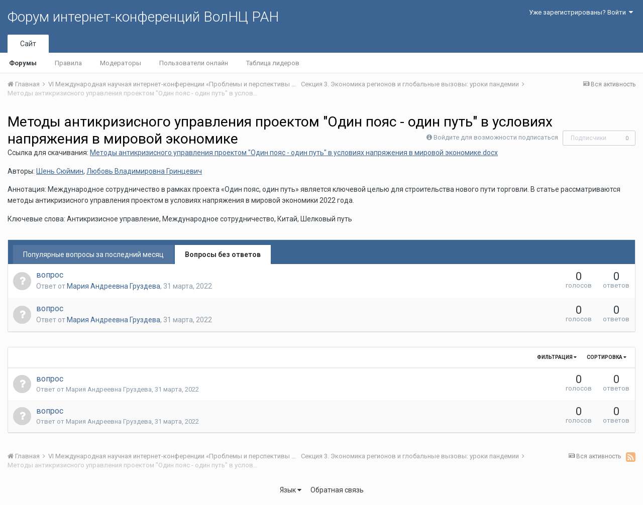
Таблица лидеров (272, 63)
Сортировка (606, 357)
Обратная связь (337, 490)
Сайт (28, 44)
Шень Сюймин (59, 171)
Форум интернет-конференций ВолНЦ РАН (143, 17)
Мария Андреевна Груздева (113, 286)
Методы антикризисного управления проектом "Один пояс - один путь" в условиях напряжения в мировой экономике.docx (294, 153)
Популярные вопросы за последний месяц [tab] (93, 254)
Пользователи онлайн (193, 63)
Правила (68, 63)
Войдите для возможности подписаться (496, 137)
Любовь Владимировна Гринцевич (144, 171)
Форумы (23, 63)
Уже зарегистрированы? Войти (581, 12)
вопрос (49, 275)
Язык (290, 490)
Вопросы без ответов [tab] (223, 254)
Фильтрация (557, 357)
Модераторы (120, 63)
